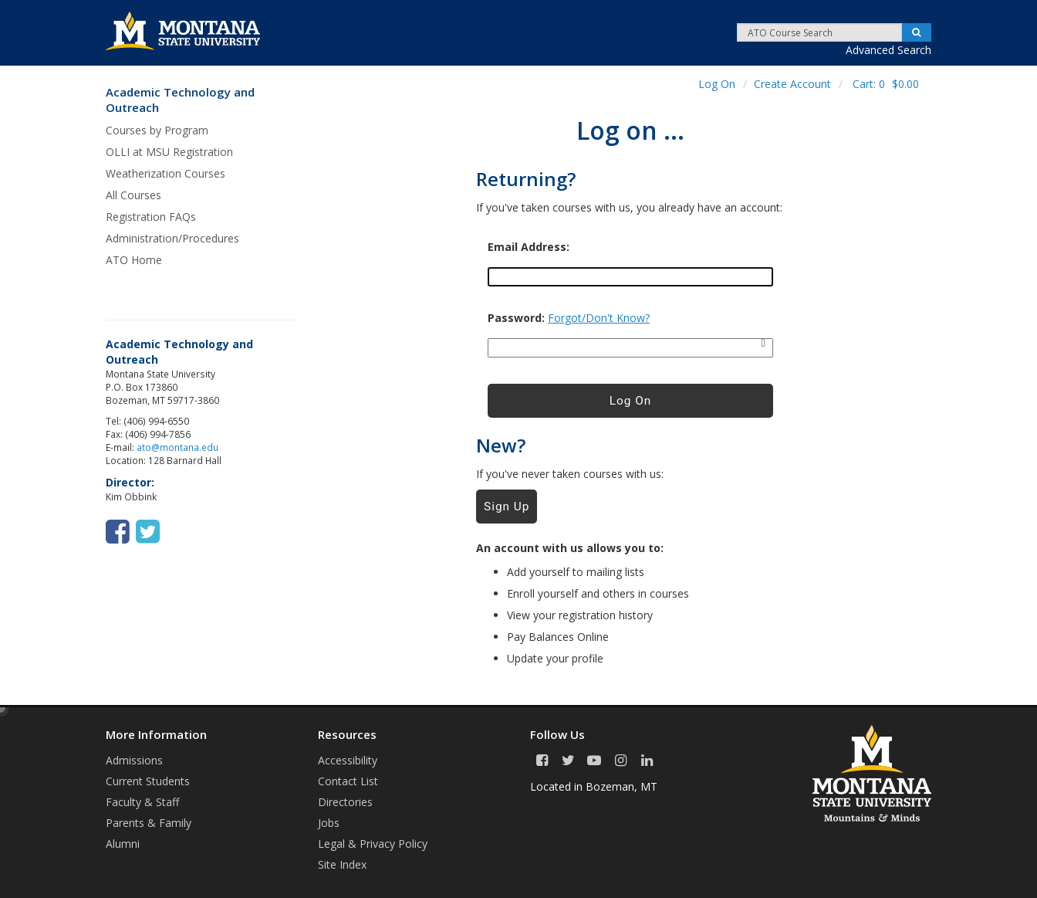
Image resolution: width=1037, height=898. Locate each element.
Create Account (792, 83)
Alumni (123, 843)
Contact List (348, 781)
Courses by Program (157, 130)
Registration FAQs (151, 216)
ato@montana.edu (177, 447)
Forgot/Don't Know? (599, 317)
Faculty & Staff (142, 802)
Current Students (148, 781)
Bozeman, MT (621, 786)
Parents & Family (148, 822)
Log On (716, 83)
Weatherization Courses (165, 173)
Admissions (134, 760)
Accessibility (347, 760)
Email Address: (528, 247)
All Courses (133, 195)
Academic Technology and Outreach (180, 100)
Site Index (342, 864)
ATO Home (134, 259)
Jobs (328, 822)
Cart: (886, 83)
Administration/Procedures (172, 238)
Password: (516, 318)
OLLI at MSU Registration (169, 151)
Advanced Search (888, 49)
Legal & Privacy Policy (372, 843)
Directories (345, 802)
